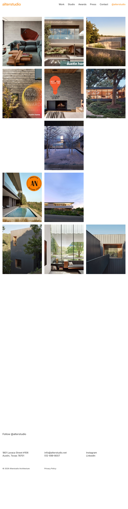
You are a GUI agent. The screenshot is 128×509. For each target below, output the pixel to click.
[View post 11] (64, 197)
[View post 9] (106, 145)
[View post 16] (22, 301)
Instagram (91, 452)
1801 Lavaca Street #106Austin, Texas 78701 (15, 454)
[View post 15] (106, 249)
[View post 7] (22, 145)
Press (93, 4)
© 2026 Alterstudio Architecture (16, 468)
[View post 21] (106, 353)
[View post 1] (22, 41)
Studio (71, 4)
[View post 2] (64, 41)
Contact (104, 4)
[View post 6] (106, 93)
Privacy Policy (50, 468)
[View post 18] (106, 301)
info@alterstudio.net (55, 452)
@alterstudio (119, 4)
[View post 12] (106, 197)
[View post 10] (22, 197)
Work (61, 4)
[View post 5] (64, 93)
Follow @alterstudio (14, 434)
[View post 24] (106, 405)
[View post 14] (64, 249)
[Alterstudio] (11, 4)
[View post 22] (22, 405)
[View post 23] (64, 405)
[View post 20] (64, 353)
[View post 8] (64, 145)
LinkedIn (90, 455)
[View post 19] (22, 353)
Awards (82, 4)
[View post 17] (64, 301)
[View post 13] (22, 249)
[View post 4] (22, 93)
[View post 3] (106, 41)
